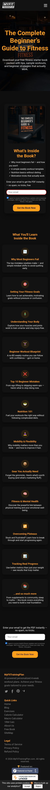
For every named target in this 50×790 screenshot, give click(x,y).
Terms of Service (13, 744)
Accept (27, 786)
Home (7, 704)
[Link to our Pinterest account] (18, 691)
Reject (38, 786)
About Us (9, 725)
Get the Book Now (25, 654)
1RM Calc (9, 722)
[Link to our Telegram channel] (23, 691)
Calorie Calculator (13, 714)
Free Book (9, 729)
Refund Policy (11, 751)
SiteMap (8, 732)
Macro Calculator (13, 718)
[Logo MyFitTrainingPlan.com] (8, 7)
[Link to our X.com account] (6, 691)
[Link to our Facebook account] (12, 691)
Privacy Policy (11, 748)
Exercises (9, 711)
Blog (6, 707)
